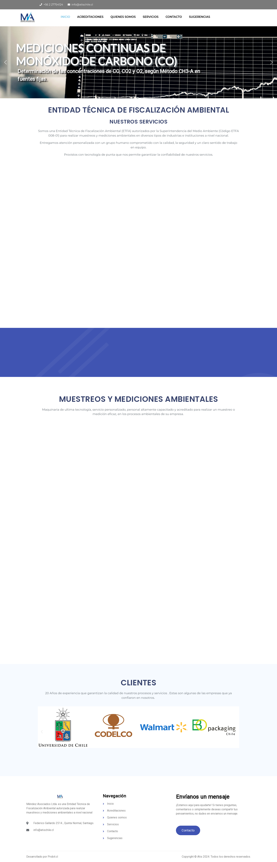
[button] (5, 62)
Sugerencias (199, 17)
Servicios (150, 17)
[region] (138, 62)
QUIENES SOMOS (123, 17)
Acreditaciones (90, 17)
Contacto (174, 17)
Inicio (65, 17)
